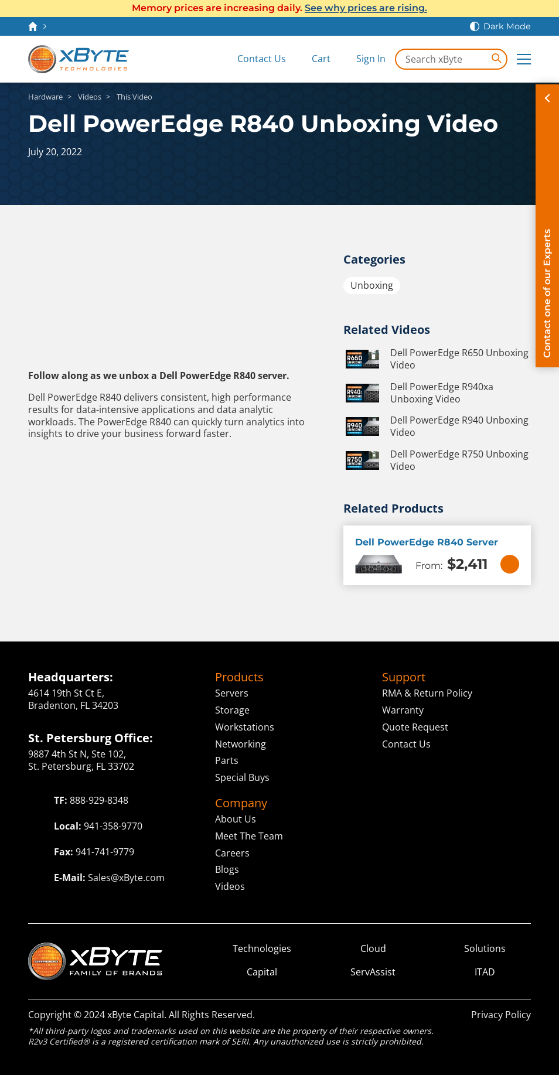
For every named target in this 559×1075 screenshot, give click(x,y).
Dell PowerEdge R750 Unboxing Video (436, 460)
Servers (231, 693)
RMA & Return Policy (427, 693)
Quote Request (415, 727)
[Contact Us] (253, 59)
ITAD (485, 972)
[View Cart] (312, 59)
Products (239, 677)
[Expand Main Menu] (524, 59)
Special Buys (242, 777)
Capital (262, 972)
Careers (232, 853)
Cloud (373, 949)
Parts (226, 760)
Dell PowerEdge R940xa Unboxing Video (418, 393)
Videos (230, 886)
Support (403, 677)
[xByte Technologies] (78, 59)
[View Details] (509, 564)
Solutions (485, 949)
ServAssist (373, 972)
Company (241, 803)
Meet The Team (249, 836)
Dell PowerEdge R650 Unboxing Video (436, 359)
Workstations (244, 727)
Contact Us (406, 744)
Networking (240, 744)
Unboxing (371, 285)
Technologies (262, 949)
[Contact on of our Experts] (547, 225)
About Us (235, 819)
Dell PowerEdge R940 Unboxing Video (436, 426)
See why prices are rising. (366, 7)
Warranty (403, 710)
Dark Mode (507, 26)
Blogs (227, 869)
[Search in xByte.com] (451, 59)
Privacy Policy (501, 1014)
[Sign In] (363, 59)
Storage (232, 710)
